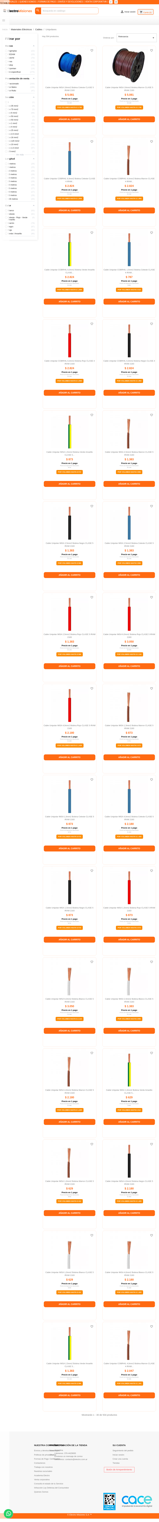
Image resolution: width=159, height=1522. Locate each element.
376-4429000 (70, 1453)
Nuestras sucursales (43, 1471)
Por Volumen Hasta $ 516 (129, 290)
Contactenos (39, 1463)
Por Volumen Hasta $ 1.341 (129, 1383)
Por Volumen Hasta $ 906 (129, 472)
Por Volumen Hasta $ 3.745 (69, 107)
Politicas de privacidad (44, 1455)
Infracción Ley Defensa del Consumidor (51, 1488)
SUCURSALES (10, 1)
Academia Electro (42, 1475)
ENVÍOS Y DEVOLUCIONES (70, 1)
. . (8, 1513)
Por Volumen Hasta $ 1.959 (69, 198)
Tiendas (116, 1463)
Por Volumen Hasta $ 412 (129, 1110)
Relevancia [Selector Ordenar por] (136, 38)
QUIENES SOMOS (27, 1)
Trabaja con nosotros (43, 1467)
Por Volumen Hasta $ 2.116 (129, 654)
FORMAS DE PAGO (47, 1)
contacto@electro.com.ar (76, 1459)
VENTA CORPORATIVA (96, 1)
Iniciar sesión (118, 1455)
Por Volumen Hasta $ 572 (69, 472)
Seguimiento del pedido (123, 1450)
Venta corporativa (42, 1479)
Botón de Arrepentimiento (119, 1469)
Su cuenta (119, 1445)
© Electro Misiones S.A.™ (79, 1514)
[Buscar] (67, 10)
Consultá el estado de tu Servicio (48, 1484)
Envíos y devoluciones (44, 1450)
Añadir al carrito (69, 119)
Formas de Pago (41, 1459)
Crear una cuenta (120, 1459)
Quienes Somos (41, 1492)
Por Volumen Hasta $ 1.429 (69, 745)
